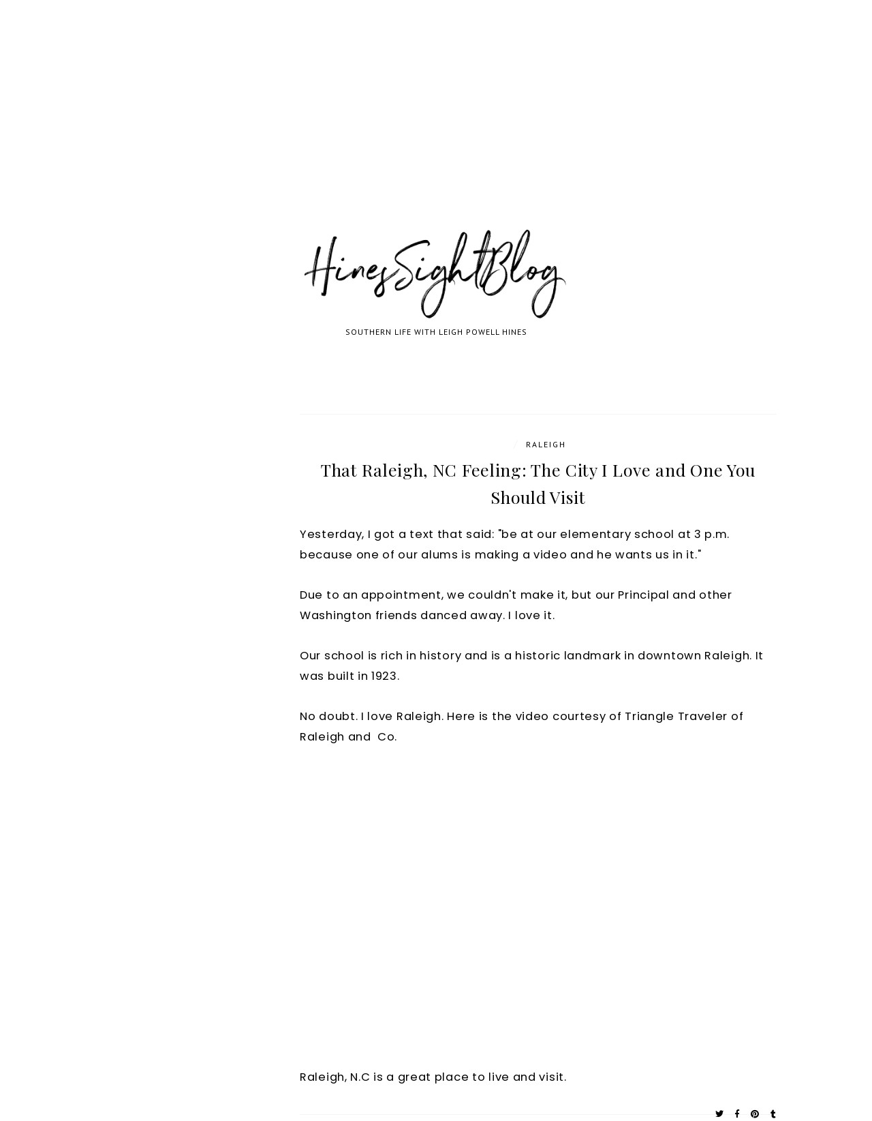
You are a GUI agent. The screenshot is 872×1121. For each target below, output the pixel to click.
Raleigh (546, 444)
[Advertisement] (409, 129)
